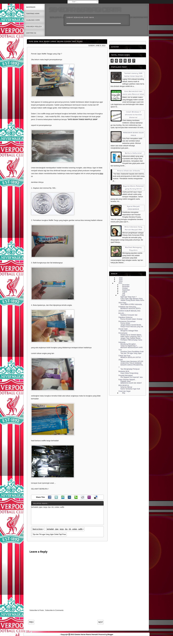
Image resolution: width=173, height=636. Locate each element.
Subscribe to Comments (54, 610)
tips (66, 529)
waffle (80, 529)
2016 (121, 278)
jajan (56, 529)
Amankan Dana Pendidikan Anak (132, 351)
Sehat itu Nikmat (126, 387)
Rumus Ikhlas (125, 323)
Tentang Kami (32, 13)
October (125, 288)
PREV (31, 622)
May (123, 393)
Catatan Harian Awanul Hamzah (86, 634)
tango (62, 529)
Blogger (110, 634)
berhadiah (50, 529)
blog (101, 173)
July (123, 293)
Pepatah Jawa (125, 381)
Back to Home (38, 529)
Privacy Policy (34, 26)
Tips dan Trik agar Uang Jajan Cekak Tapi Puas (56, 41)
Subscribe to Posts (36, 610)
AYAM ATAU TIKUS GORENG (131, 363)
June (123, 295)
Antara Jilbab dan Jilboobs (128, 171)
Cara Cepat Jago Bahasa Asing (131, 298)
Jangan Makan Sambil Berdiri (130, 325)
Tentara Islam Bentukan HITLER (131, 361)
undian (74, 529)
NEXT (100, 622)
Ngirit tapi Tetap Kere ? (128, 297)
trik (70, 529)
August (124, 292)
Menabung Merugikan (128, 344)
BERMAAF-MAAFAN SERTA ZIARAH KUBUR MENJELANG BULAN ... (129, 311)
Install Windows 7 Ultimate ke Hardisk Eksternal (133, 114)
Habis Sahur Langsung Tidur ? (131, 336)
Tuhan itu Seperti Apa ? (128, 346)
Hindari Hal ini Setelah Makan (130, 335)
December (125, 285)
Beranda (30, 7)
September (126, 290)
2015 (121, 280)
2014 (121, 281)
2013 (120, 283)
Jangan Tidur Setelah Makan (130, 338)
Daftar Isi (31, 33)
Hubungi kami (33, 20)
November (125, 286)
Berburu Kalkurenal (133, 153)
